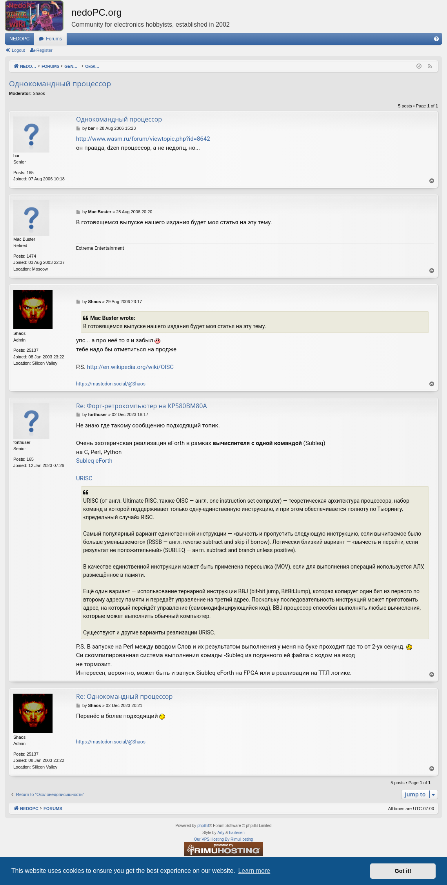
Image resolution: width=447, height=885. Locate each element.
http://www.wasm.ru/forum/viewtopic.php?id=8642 (143, 138)
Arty (220, 832)
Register (44, 50)
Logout (18, 50)
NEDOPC (19, 39)
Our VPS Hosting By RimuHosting (223, 839)
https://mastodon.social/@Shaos (110, 384)
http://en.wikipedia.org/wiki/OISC (130, 367)
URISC (84, 478)
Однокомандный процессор (60, 83)
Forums (54, 39)
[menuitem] (436, 39)
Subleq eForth (94, 460)
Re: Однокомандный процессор (124, 696)
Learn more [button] (254, 870)
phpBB (203, 825)
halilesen (236, 832)
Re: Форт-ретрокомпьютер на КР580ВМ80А (141, 406)
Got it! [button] (403, 871)
